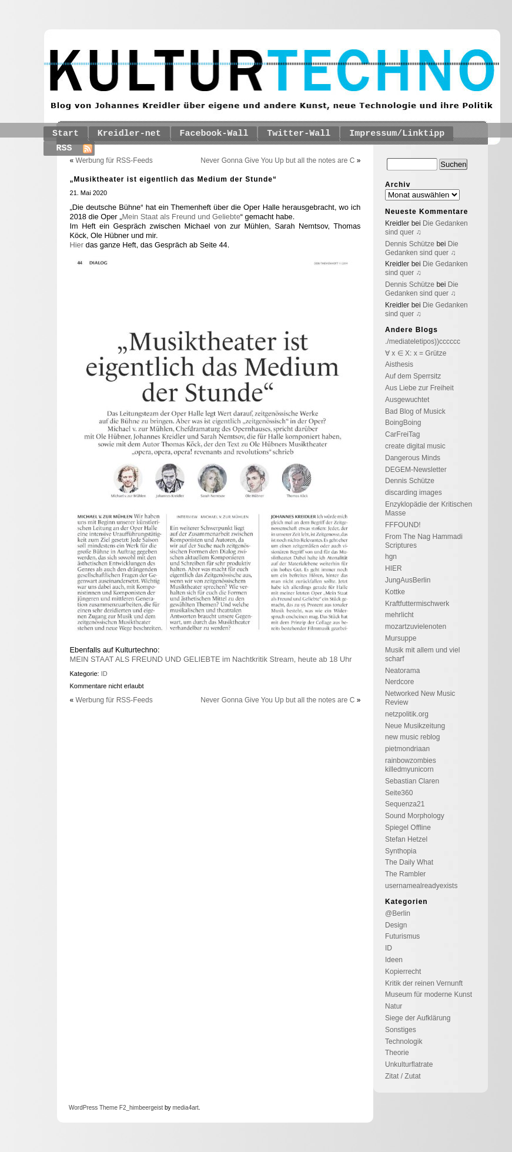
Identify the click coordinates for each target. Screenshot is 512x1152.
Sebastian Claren (412, 781)
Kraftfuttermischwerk (417, 604)
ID (104, 673)
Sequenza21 (404, 804)
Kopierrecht (403, 971)
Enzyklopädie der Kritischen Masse (428, 508)
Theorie (397, 1053)
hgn (391, 556)
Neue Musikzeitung (415, 726)
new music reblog (412, 737)
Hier (78, 244)
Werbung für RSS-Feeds (114, 160)
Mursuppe (400, 638)
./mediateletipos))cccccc (422, 341)
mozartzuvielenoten (415, 626)
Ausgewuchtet (407, 400)
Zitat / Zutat (403, 1076)
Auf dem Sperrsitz (413, 376)
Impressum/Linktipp (396, 134)
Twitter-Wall (298, 134)
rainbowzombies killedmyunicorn (410, 764)
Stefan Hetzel (406, 839)
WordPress (83, 1107)
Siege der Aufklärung (417, 1018)
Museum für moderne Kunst (428, 994)
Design (396, 925)
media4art (185, 1107)
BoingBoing (403, 422)
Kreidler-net (129, 134)
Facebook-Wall (214, 134)
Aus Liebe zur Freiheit (419, 388)
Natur (393, 1006)
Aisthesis (399, 364)
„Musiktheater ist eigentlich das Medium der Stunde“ (173, 179)
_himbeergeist (144, 1107)
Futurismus (402, 936)
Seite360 (399, 793)
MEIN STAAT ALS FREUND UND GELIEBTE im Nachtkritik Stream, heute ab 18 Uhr (211, 659)
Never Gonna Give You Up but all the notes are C (277, 160)
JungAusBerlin (407, 580)
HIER (393, 568)
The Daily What (409, 862)
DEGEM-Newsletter (416, 470)
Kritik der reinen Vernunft (424, 983)
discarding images (413, 492)
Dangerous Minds (412, 458)
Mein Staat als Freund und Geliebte (181, 216)
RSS (64, 148)
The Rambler (405, 874)
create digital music (415, 446)
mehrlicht (399, 615)
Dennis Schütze (409, 244)
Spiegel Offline (408, 827)
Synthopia (400, 851)
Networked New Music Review (420, 697)
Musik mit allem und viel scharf (422, 654)
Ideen (394, 960)
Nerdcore (399, 682)
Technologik (403, 1041)
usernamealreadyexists (421, 886)
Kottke (395, 592)
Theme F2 (112, 1107)
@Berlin (397, 913)
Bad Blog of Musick (415, 411)
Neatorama (402, 671)
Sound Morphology (414, 816)
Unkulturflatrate (409, 1064)
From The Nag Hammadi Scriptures (424, 541)
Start (65, 134)
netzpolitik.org (407, 714)
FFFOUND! (403, 525)
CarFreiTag (402, 434)
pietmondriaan (407, 749)
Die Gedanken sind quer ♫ (422, 248)
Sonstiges (400, 1030)
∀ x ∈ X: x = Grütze (415, 353)
